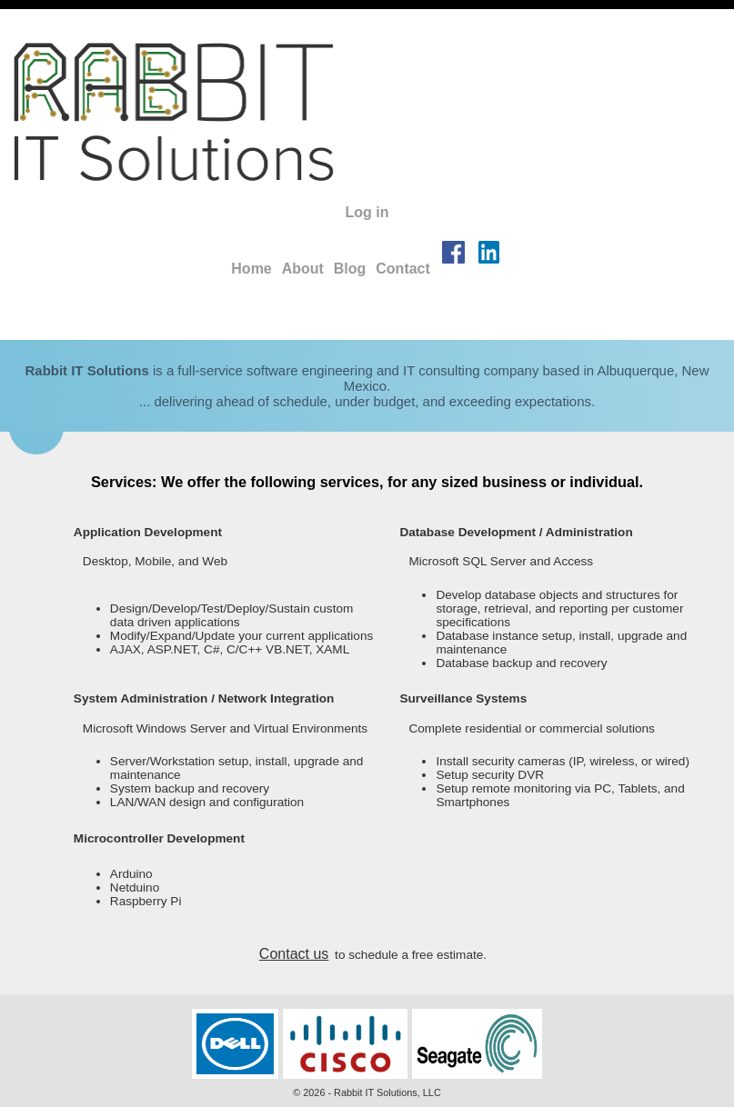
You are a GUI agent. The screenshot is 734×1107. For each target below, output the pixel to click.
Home (251, 268)
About (303, 268)
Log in (367, 212)
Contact (403, 268)
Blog (350, 268)
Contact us (293, 954)
